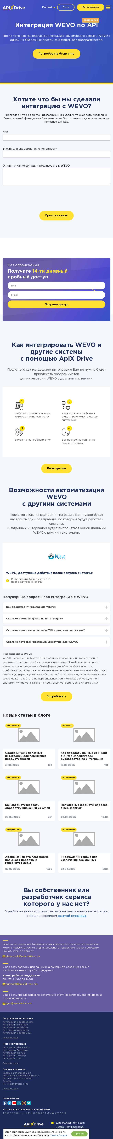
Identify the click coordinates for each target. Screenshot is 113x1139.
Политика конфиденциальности (21, 1076)
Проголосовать (56, 215)
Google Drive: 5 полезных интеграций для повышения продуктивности (25, 756)
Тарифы (7, 1081)
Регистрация (90, 7)
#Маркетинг (13, 829)
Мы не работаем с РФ (15, 1084)
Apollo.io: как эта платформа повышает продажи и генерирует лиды (27, 860)
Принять (79, 1134)
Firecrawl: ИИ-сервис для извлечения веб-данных (79, 858)
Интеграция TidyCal (14, 1053)
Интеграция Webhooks (16, 1030)
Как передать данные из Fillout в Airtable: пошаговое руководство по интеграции (84, 756)
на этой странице (72, 916)
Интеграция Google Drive (17, 1033)
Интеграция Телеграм (15, 1025)
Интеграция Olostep (14, 1056)
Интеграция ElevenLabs (16, 1048)
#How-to (67, 725)
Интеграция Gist (12, 1058)
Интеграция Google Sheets (18, 1022)
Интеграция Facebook (15, 1028)
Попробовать (56, 696)
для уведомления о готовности (30, 149)
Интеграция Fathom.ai (15, 1050)
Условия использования (17, 1073)
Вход (66, 7)
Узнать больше (58, 1135)
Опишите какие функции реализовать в (36, 166)
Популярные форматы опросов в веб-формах (84, 806)
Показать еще (11, 1038)
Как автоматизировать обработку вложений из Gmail (27, 806)
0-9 (64, 1113)
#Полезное (13, 725)
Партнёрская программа (17, 1078)
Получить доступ (56, 304)
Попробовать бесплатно (56, 54)
